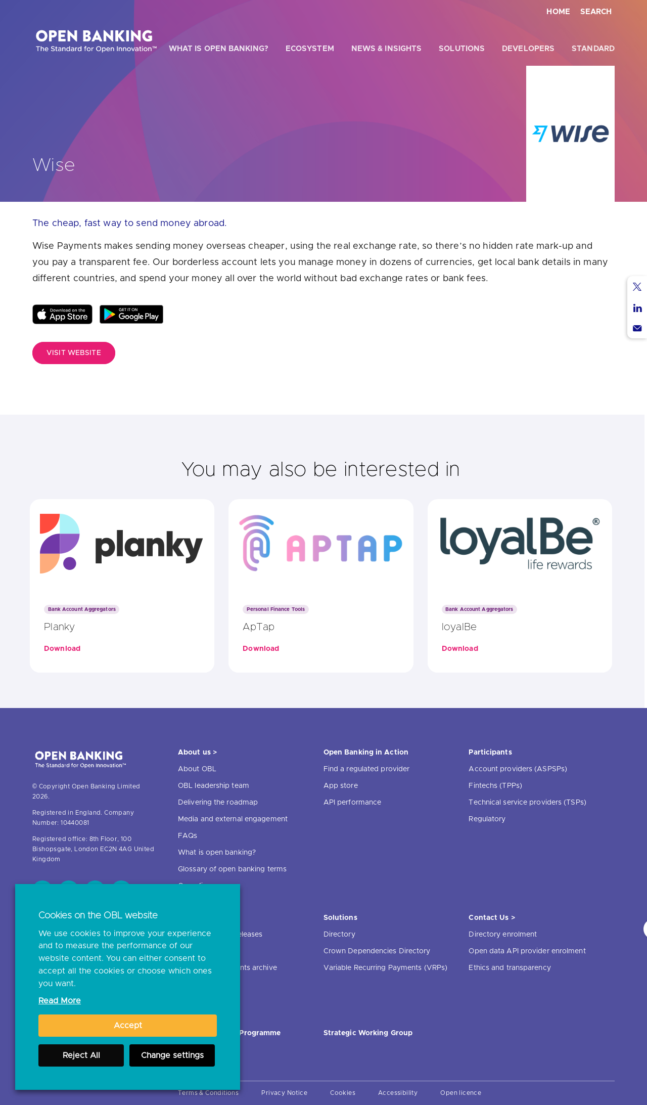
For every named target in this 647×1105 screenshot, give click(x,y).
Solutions (462, 49)
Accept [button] (128, 1026)
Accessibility (398, 1093)
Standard (593, 49)
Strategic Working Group (368, 1033)
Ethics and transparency (509, 967)
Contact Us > (492, 917)
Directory (339, 934)
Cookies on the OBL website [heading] (98, 915)
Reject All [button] (81, 1055)
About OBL (197, 769)
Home (558, 12)
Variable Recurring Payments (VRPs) (385, 967)
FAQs (187, 835)
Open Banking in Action (366, 752)
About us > (197, 752)
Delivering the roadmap (218, 802)
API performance (353, 802)
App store (341, 785)
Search (596, 12)
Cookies (342, 1093)
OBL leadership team (213, 785)
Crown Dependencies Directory (377, 951)
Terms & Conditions (208, 1093)
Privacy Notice (284, 1093)
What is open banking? (218, 49)
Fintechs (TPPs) (495, 785)
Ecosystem (310, 49)
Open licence (460, 1093)
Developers (528, 49)
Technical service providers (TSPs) (527, 802)
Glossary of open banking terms (232, 869)
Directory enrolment (503, 934)
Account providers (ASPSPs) (518, 769)
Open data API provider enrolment (527, 951)
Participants (490, 752)
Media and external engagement (233, 819)
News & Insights (386, 49)
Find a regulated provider (367, 769)
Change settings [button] (172, 1055)
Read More (59, 1001)
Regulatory (487, 819)
